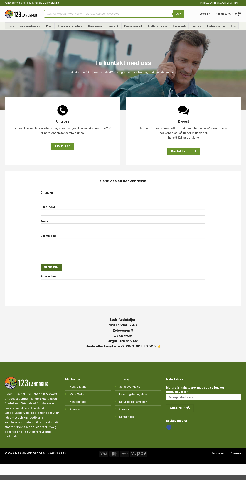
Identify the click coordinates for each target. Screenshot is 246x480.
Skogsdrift (179, 26)
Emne (123, 226)
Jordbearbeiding (30, 26)
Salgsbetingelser (130, 386)
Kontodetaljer (78, 401)
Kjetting (196, 26)
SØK (178, 13)
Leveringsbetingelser (133, 394)
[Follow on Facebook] (168, 427)
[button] (205, 14)
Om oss (124, 409)
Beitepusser (95, 26)
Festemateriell (133, 26)
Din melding (123, 248)
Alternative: (49, 276)
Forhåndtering (216, 26)
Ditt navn (123, 197)
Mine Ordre (77, 394)
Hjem (11, 26)
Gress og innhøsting (70, 26)
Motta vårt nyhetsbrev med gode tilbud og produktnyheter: (203, 393)
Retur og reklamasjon (133, 401)
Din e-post (123, 211)
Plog (49, 26)
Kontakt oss (127, 416)
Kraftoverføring (157, 26)
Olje (233, 26)
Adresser (76, 409)
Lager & (113, 26)
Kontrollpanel (78, 386)
